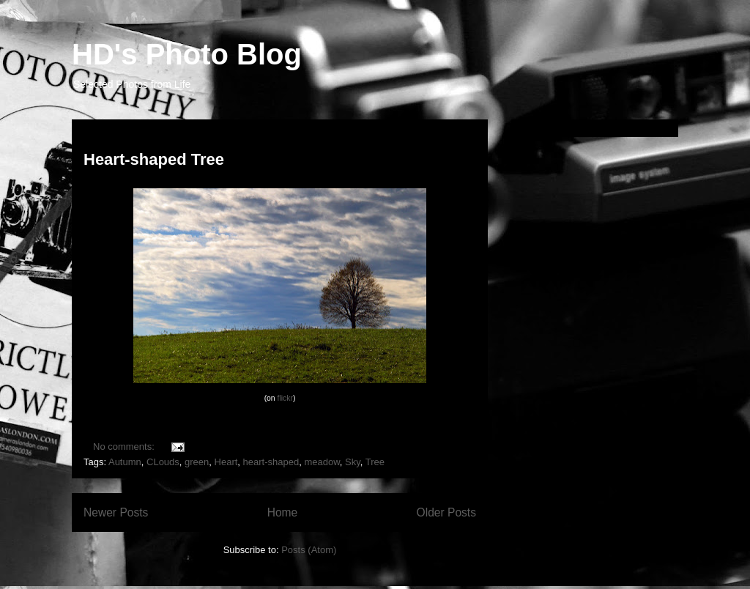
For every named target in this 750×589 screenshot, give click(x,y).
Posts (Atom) (308, 549)
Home (282, 512)
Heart (226, 461)
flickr (285, 398)
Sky (352, 461)
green (197, 461)
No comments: (125, 446)
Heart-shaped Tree (153, 159)
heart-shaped (271, 461)
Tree (375, 461)
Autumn (124, 461)
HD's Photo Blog (187, 54)
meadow (321, 461)
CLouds (162, 461)
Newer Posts (115, 512)
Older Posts (446, 512)
